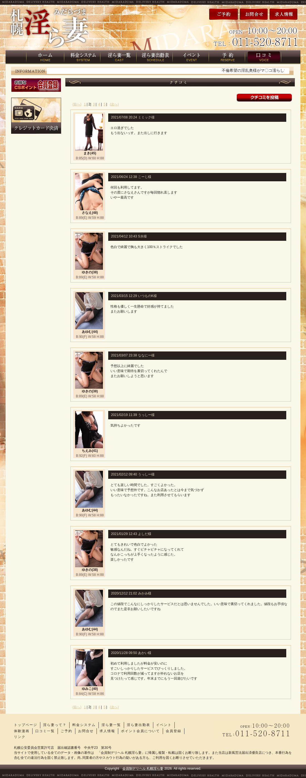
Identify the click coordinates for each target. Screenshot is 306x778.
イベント (164, 725)
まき (86, 153)
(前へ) (77, 104)
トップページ (25, 725)
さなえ (87, 213)
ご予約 (66, 731)
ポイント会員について (140, 731)
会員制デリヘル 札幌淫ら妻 (142, 768)
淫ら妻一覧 (111, 725)
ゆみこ (87, 689)
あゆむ (87, 332)
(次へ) (114, 104)
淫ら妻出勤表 (138, 725)
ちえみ (87, 451)
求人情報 (107, 731)
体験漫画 (21, 731)
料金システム (84, 725)
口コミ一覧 (45, 731)
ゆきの (87, 272)
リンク (20, 737)
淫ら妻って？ (54, 725)
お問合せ (86, 731)
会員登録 (173, 731)
